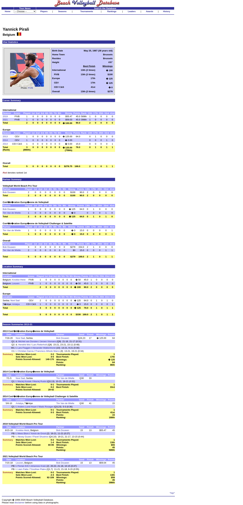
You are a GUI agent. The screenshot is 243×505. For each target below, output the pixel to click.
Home (7, 11)
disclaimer (20, 502)
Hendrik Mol (24, 344)
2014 (5, 140)
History (166, 11)
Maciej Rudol (39, 381)
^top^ (172, 493)
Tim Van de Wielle (12, 213)
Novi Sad (15, 300)
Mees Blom (23, 433)
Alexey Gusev (24, 436)
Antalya (16, 304)
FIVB (30, 88)
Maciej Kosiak (24, 381)
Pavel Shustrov (40, 436)
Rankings (111, 11)
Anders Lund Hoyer (27, 406)
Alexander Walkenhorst (44, 348)
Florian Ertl (23, 466)
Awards (149, 11)
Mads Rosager (46, 406)
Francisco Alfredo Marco (47, 351)
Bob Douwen (9, 192)
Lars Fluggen (24, 348)
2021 (5, 119)
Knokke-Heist (18, 279)
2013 (5, 136)
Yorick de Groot (38, 433)
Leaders (132, 11)
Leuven (16, 283)
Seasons (62, 11)
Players (44, 11)
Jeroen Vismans (48, 341)
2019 (5, 116)
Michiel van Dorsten (28, 341)
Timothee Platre (38, 469)
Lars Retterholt (39, 344)
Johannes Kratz (38, 466)
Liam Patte (23, 469)
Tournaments (86, 11)
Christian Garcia (26, 351)
